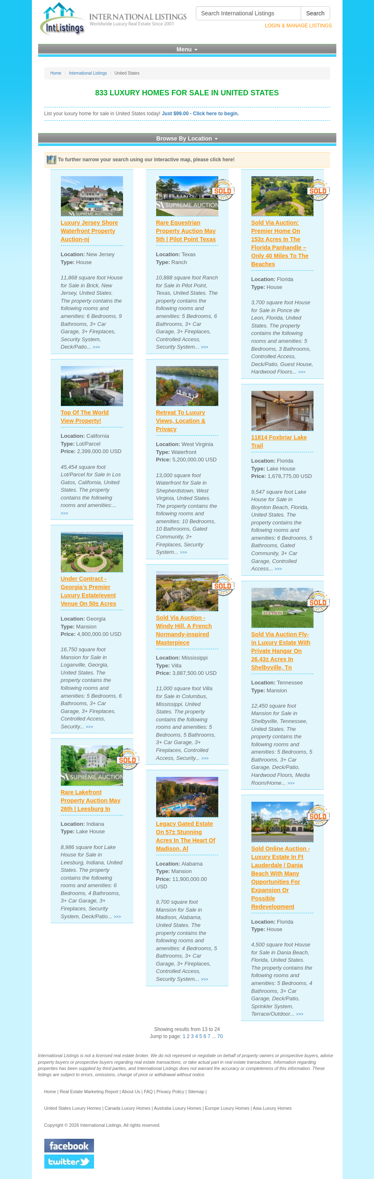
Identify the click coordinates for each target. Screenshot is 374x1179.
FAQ (148, 1091)
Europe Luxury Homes (227, 1108)
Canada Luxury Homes (127, 1108)
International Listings (88, 73)
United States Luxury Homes (72, 1108)
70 (220, 1036)
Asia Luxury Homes (272, 1108)
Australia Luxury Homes (177, 1108)
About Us (131, 1091)
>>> (96, 347)
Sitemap (196, 1091)
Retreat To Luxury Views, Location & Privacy (181, 420)
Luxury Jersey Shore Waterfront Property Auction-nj (89, 231)
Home (56, 73)
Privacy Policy (170, 1091)
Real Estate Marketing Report (89, 1091)
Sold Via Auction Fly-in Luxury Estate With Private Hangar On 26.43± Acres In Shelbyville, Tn (281, 651)
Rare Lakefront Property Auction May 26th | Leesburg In (91, 800)
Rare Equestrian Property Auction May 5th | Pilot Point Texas (186, 231)
